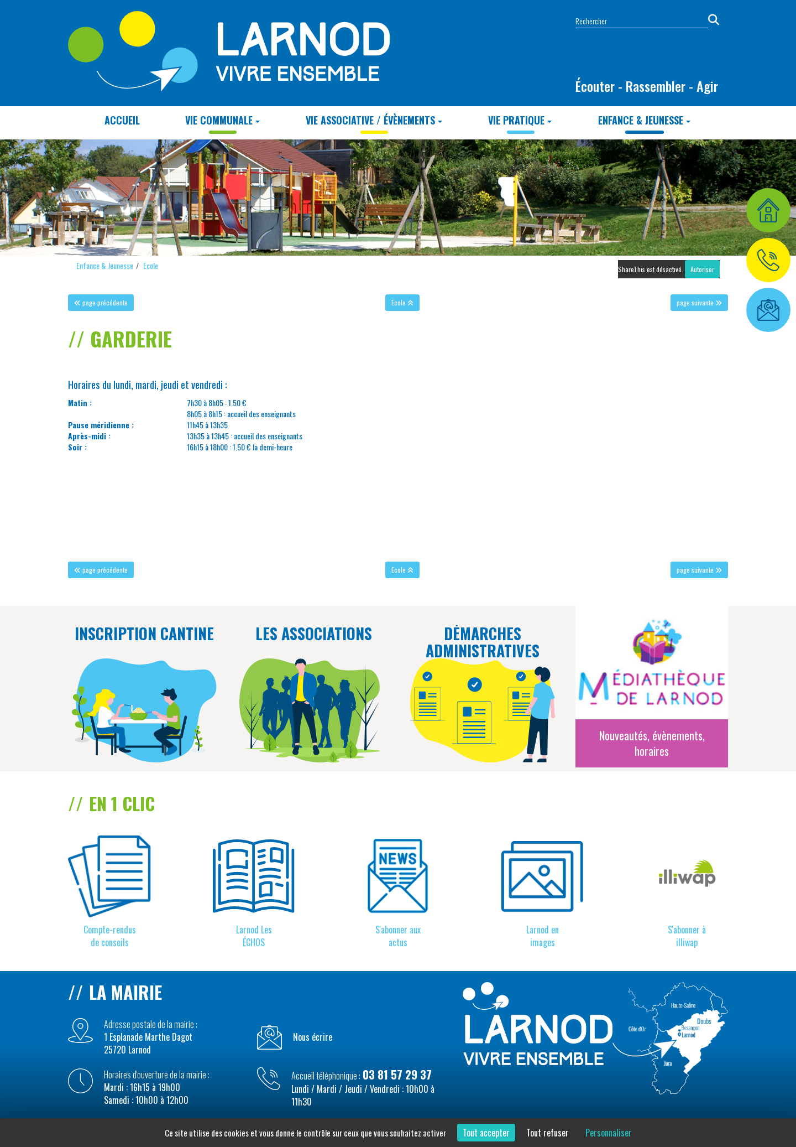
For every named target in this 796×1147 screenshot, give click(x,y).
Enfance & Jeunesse (644, 120)
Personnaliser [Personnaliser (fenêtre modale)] (608, 1132)
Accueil (122, 120)
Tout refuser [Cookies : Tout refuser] (547, 1132)
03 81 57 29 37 (397, 1074)
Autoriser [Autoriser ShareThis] (702, 269)
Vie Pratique (520, 120)
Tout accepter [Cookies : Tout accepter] (486, 1132)
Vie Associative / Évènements (374, 120)
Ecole (150, 265)
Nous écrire (312, 1037)
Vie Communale (222, 120)
